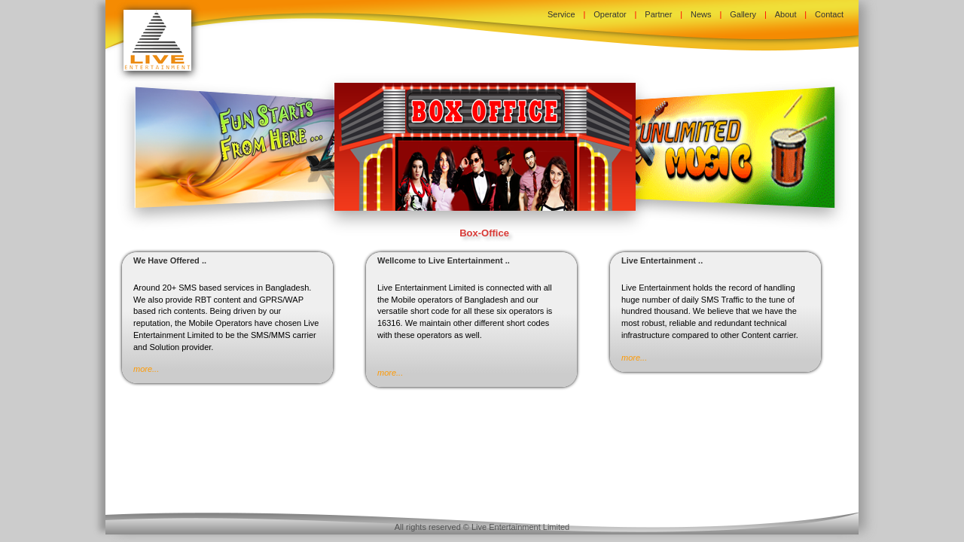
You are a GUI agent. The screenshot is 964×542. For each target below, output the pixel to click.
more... (146, 368)
